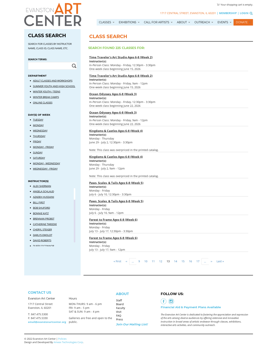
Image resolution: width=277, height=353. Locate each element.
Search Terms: (37, 59)
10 (147, 261)
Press (119, 319)
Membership (228, 13)
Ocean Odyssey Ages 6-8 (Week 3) (113, 94)
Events (223, 22)
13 (169, 261)
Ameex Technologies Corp (68, 342)
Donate (242, 22)
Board (120, 304)
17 (199, 261)
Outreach (202, 22)
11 (154, 261)
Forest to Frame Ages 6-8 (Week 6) (113, 219)
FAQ (118, 315)
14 (176, 261)
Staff (119, 300)
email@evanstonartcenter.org (47, 322)
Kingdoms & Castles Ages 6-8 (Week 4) (116, 131)
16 (191, 261)
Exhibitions (127, 22)
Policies (62, 338)
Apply (73, 66)
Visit (118, 312)
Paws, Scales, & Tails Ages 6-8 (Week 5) (116, 183)
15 (184, 261)
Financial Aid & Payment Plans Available (191, 307)
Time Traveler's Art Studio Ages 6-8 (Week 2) (121, 57)
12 (162, 261)
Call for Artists (156, 22)
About (182, 22)
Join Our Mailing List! (132, 324)
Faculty (120, 308)
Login (244, 13)
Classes (105, 22)
